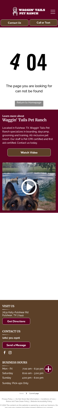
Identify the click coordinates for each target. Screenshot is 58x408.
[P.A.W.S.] (42, 256)
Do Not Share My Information (27, 399)
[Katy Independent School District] (16, 240)
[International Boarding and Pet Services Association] (16, 273)
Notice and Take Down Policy (17, 401)
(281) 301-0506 (11, 337)
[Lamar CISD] (42, 240)
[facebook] (4, 353)
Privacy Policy (7, 399)
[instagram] (10, 353)
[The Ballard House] (16, 223)
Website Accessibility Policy (41, 401)
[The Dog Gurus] (42, 273)
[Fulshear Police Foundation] (42, 223)
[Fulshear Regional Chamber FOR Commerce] (16, 289)
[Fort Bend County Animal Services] (16, 256)
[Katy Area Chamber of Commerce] (42, 289)
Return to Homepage (29, 102)
